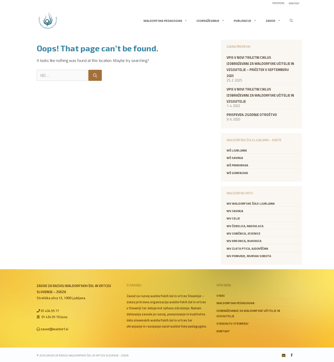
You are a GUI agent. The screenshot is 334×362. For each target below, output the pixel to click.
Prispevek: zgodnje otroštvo (252, 114)
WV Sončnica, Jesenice (244, 233)
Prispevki (278, 3)
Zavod (275, 20)
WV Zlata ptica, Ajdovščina (247, 248)
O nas (220, 295)
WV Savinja (235, 211)
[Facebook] (291, 355)
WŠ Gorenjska (237, 173)
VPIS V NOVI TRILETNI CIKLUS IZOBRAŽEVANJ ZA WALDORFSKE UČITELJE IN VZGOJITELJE (260, 95)
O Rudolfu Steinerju (232, 323)
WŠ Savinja (235, 158)
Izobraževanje (212, 20)
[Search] (95, 75)
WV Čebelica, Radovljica (245, 226)
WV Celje (233, 218)
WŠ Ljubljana (237, 150)
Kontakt (294, 3)
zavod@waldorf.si (54, 329)
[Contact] (284, 355)
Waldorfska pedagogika (167, 20)
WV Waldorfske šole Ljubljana (251, 203)
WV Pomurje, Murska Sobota (249, 256)
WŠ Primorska (237, 165)
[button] (291, 20)
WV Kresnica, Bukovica (244, 241)
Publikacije (247, 20)
